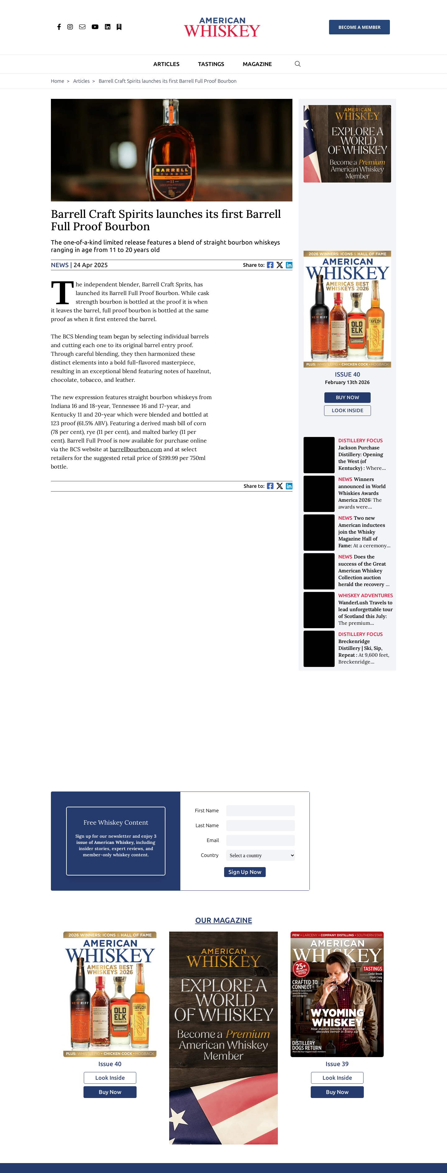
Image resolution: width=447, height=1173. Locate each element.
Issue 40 (347, 374)
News (61, 265)
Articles (166, 64)
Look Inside (347, 410)
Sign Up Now (244, 872)
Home (57, 81)
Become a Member (359, 27)
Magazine (257, 64)
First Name (207, 811)
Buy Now (347, 397)
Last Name (207, 825)
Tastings (211, 64)
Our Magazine (223, 920)
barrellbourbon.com (136, 449)
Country (210, 855)
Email (213, 840)
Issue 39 (337, 1064)
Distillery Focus (360, 440)
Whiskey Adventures (365, 595)
